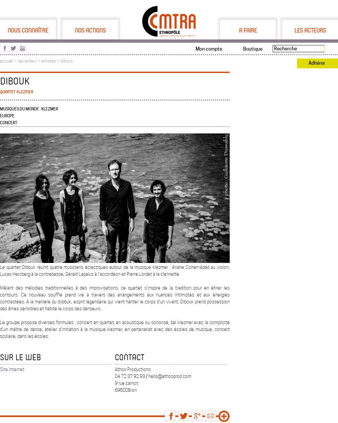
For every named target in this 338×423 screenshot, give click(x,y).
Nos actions (90, 30)
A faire (248, 30)
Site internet (12, 369)
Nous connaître (28, 30)
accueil (6, 61)
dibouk (67, 61)
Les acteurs (310, 30)
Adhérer (316, 63)
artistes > (51, 61)
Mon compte (209, 49)
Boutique (253, 49)
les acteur (27, 61)
